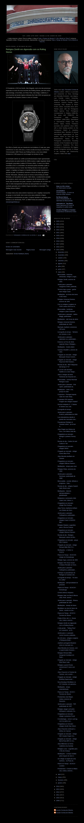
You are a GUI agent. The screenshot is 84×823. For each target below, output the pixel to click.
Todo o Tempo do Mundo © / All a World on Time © (54, 38)
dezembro (61, 252)
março (60, 777)
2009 (58, 800)
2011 (58, 795)
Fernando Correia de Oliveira (64, 810)
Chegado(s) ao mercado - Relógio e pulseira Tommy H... (66, 436)
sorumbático (60, 191)
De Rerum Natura (62, 197)
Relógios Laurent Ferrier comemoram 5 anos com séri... (66, 667)
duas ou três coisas (63, 186)
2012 (58, 792)
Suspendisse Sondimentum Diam (66, 211)
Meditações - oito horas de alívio (68, 319)
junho (60, 269)
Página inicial (30, 250)
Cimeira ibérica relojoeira (65, 592)
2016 (58, 247)
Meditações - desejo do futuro (67, 605)
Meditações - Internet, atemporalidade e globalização (64, 493)
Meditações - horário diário (66, 347)
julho (59, 266)
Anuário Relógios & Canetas (65, 210)
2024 (58, 224)
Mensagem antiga (45, 250)
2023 (58, 227)
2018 (58, 241)
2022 (58, 230)
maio (59, 272)
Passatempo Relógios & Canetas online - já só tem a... (67, 424)
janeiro (60, 783)
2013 (58, 789)
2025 (58, 221)
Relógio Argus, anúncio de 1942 (68, 560)
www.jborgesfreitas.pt (12, 202)
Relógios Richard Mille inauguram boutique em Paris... (66, 655)
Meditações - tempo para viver (67, 466)
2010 (58, 798)
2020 (58, 235)
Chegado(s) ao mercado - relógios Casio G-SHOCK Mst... (66, 520)
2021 (58, 232)
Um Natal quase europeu (63, 188)
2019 (58, 238)
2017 (58, 244)
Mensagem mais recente (13, 250)
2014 (58, 786)
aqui (62, 89)
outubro (60, 258)
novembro (61, 255)
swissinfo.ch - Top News (64, 203)
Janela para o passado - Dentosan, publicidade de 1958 (66, 476)
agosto (60, 263)
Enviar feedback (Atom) (21, 253)
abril (59, 774)
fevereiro (61, 780)
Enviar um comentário (13, 247)
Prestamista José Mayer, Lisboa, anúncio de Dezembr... (65, 699)
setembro (61, 260)
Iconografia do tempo (64, 409)
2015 (58, 249)
